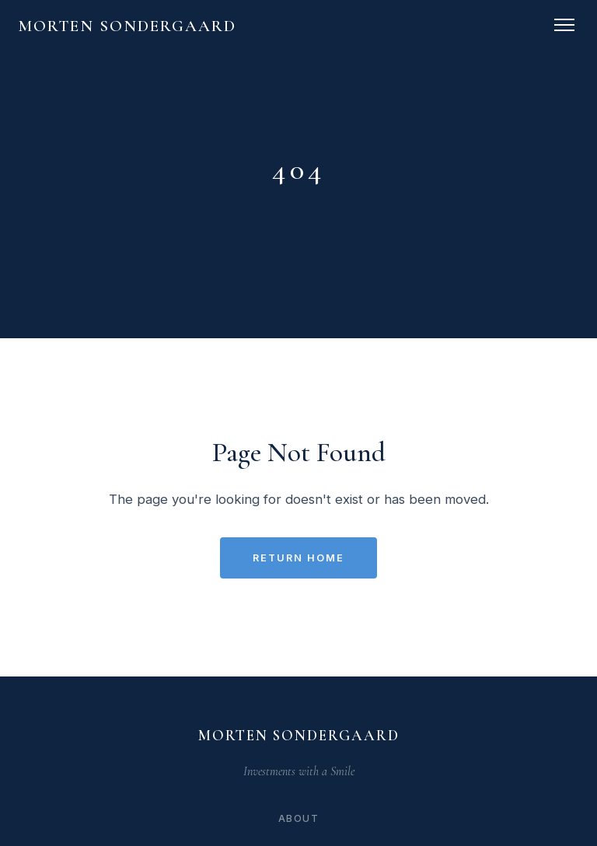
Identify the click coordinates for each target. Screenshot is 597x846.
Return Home (298, 558)
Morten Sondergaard (127, 26)
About (298, 818)
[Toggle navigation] (564, 25)
